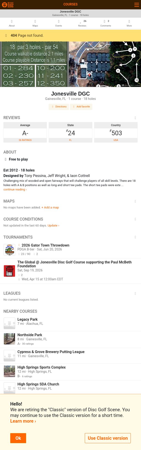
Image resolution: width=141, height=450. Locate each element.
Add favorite (81, 106)
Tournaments (70, 237)
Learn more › (23, 421)
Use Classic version (108, 438)
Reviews (70, 117)
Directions (59, 106)
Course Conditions (70, 219)
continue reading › (15, 189)
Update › (53, 225)
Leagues (70, 293)
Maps (70, 201)
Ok (18, 438)
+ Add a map (50, 207)
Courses (70, 4)
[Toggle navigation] (136, 5)
